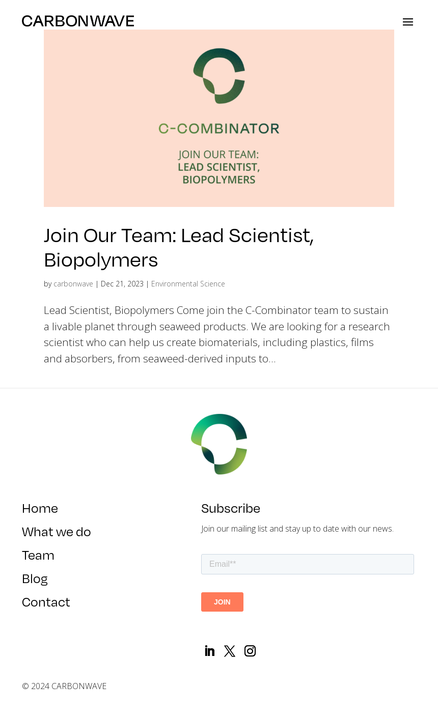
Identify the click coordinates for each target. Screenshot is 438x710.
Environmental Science (188, 283)
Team (38, 557)
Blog (35, 581)
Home (40, 510)
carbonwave (73, 283)
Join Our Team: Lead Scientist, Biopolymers (179, 246)
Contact (46, 604)
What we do (57, 534)
